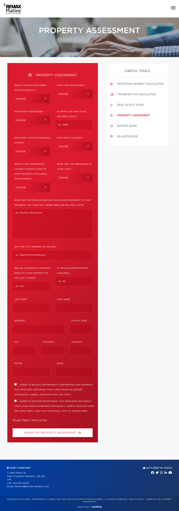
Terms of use (39, 420)
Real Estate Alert (131, 105)
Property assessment (133, 115)
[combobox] (31, 98)
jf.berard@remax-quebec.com (31, 486)
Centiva (96, 507)
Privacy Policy (21, 420)
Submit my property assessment (52, 432)
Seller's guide (127, 136)
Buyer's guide (127, 126)
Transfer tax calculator (136, 94)
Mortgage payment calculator (140, 84)
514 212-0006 (21, 483)
